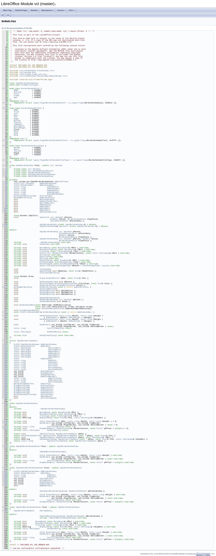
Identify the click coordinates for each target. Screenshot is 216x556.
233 (4, 446)
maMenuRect (53, 353)
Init (42, 421)
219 (4, 421)
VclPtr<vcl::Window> (24, 183)
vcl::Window (56, 165)
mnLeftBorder (47, 371)
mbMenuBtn (44, 210)
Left (16, 113)
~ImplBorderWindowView (51, 409)
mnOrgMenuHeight (55, 194)
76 (4, 165)
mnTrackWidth (54, 367)
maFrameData (45, 510)
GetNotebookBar (50, 312)
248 (4, 473)
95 (4, 199)
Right (16, 119)
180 (4, 351)
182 (4, 355)
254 (4, 484)
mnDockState (46, 387)
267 (4, 507)
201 (4, 389)
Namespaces (47, 10)
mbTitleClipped (48, 398)
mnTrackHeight (55, 369)
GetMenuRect (53, 332)
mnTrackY (52, 366)
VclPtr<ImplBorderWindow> (27, 344)
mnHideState (46, 391)
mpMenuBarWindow (48, 183)
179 (4, 349)
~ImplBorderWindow (49, 242)
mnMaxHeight (53, 192)
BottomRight (20, 128)
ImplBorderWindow (24, 165)
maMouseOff (46, 358)
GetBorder (44, 324)
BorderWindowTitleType (32, 146)
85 (4, 181)
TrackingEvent (64, 251)
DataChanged (45, 264)
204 (4, 394)
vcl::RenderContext (56, 253)
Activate (44, 255)
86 (4, 183)
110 (4, 226)
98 (4, 205)
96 (4, 201)
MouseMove (44, 247)
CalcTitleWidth (54, 328)
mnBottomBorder (48, 376)
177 (4, 346)
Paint (42, 253)
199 (4, 385)
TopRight (18, 124)
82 (4, 176)
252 (4, 480)
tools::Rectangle (101, 253)
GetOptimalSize (47, 335)
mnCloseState (47, 385)
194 (4, 376)
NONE (16, 90)
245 (4, 468)
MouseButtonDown (48, 249)
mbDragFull (46, 396)
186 (4, 362)
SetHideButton (46, 292)
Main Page (7, 10)
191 (4, 371)
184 (4, 358)
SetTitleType (46, 283)
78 (4, 169)
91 (4, 192)
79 (4, 171)
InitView (44, 269)
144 (4, 287)
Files (72, 10)
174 (4, 341)
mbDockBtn (44, 206)
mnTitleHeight (55, 382)
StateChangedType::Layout (95, 265)
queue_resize (46, 265)
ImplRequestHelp (48, 439)
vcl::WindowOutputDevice (40, 171)
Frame (16, 95)
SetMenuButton (46, 294)
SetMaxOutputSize (48, 319)
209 (4, 403)
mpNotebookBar (46, 185)
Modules (34, 10)
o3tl (22, 101)
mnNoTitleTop (54, 378)
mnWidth (52, 360)
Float (16, 94)
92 (4, 194)
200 (4, 387)
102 (4, 212)
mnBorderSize (54, 380)
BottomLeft (19, 126)
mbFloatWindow (46, 199)
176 (4, 344)
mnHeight (52, 362)
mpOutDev (45, 346)
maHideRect (53, 355)
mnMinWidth (52, 187)
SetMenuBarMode (47, 301)
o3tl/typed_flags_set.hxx (33, 74)
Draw (42, 278)
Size (77, 271)
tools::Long (20, 187)
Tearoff (17, 151)
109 (4, 224)
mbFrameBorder (46, 203)
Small (16, 149)
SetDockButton (46, 290)
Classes (61, 10)
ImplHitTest (49, 435)
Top (15, 117)
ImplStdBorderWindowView (40, 176)
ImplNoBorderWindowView (28, 446)
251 (4, 478)
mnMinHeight (53, 188)
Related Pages (21, 10)
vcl (3, 15)
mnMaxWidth (52, 190)
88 (4, 187)
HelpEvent (65, 260)
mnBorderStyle (46, 197)
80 (4, 172)
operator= (64, 226)
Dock (16, 131)
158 (4, 312)
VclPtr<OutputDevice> (24, 346)
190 (4, 369)
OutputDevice (52, 278)
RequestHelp (45, 260)
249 (4, 475)
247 (4, 471)
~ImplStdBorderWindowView (61, 518)
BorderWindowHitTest (31, 108)
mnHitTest (45, 383)
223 (4, 428)
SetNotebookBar (26, 305)
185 (4, 360)
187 (4, 364)
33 (4, 88)
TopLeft (17, 122)
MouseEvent (63, 247)
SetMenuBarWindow (48, 299)
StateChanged (46, 262)
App (15, 97)
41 (4, 103)
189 (4, 367)
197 (4, 382)
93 (4, 196)
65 (4, 146)
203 (4, 392)
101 (4, 210)
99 (4, 206)
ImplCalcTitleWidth (56, 441)
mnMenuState (46, 389)
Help (16, 135)
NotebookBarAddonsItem (53, 308)
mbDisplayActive (48, 212)
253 (4, 482)
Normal (17, 147)
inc (8, 15)
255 (4, 485)
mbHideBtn (44, 208)
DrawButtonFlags (29, 85)
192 (4, 373)
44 (4, 108)
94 (4, 197)
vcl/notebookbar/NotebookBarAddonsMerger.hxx (43, 76)
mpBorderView (61, 181)
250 (4, 476)
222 (4, 426)
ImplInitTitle (46, 434)
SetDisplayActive (48, 281)
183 (4, 357)
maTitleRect (54, 348)
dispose (43, 244)
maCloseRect (54, 349)
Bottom (17, 120)
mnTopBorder (46, 373)
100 (4, 208)
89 (4, 188)
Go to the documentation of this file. (17, 28)
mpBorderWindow (48, 344)
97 (4, 203)
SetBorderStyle (47, 285)
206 (4, 398)
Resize (43, 258)
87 (4, 185)
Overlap (17, 92)
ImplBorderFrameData (27, 341)
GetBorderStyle (47, 287)
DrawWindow (45, 428)
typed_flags (39, 103)
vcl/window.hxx (27, 72)
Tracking (44, 251)
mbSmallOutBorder (48, 201)
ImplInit (44, 217)
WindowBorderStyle (23, 197)
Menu (16, 115)
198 (4, 383)
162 (4, 319)
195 (4, 378)
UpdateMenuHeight (48, 298)
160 (4, 315)
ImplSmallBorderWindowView (41, 174)
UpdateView (45, 271)
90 (4, 190)
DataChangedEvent (68, 264)
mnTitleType (45, 196)
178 (4, 348)
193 (4, 375)
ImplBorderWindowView (26, 83)
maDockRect (53, 351)
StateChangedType (63, 262)
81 (4, 174)
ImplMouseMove (46, 437)
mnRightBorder (48, 375)
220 (4, 423)
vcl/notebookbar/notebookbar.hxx (37, 70)
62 (4, 140)
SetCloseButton (47, 289)
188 (4, 366)
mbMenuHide (45, 205)
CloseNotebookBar (27, 310)
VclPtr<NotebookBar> (24, 185)
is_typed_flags (76, 103)
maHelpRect (53, 357)
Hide (16, 133)
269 (4, 510)
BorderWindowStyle (30, 88)
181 (4, 353)
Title (16, 112)
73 (4, 160)
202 (4, 391)
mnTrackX (52, 364)
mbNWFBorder (45, 485)
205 (4, 396)
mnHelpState (46, 392)
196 (4, 380)
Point (76, 278)
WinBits (54, 219)
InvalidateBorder (48, 273)
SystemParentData (59, 221)
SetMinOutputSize (48, 315)
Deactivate (45, 256)
